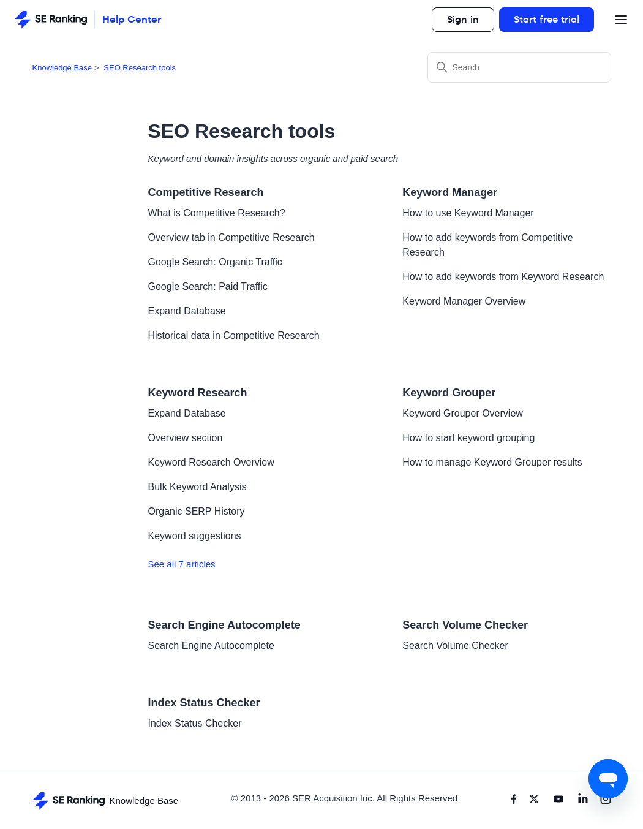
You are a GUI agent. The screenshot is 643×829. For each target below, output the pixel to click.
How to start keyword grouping (468, 438)
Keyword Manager (449, 192)
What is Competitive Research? (216, 213)
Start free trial (546, 19)
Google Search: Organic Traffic (215, 262)
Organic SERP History (196, 511)
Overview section (185, 438)
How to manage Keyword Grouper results (492, 462)
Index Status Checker (204, 703)
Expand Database (187, 311)
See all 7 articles (182, 564)
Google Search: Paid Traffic (208, 286)
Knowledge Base (62, 67)
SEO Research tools (139, 67)
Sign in (463, 19)
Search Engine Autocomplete (224, 625)
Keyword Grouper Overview (462, 413)
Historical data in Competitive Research (234, 335)
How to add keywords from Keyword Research (503, 276)
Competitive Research (206, 192)
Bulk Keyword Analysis (197, 487)
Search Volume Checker (465, 625)
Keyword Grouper (448, 393)
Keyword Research (197, 393)
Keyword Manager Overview (463, 301)
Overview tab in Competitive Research (231, 237)
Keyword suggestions (194, 536)
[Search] (519, 67)
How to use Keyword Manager (467, 213)
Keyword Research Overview (211, 462)
